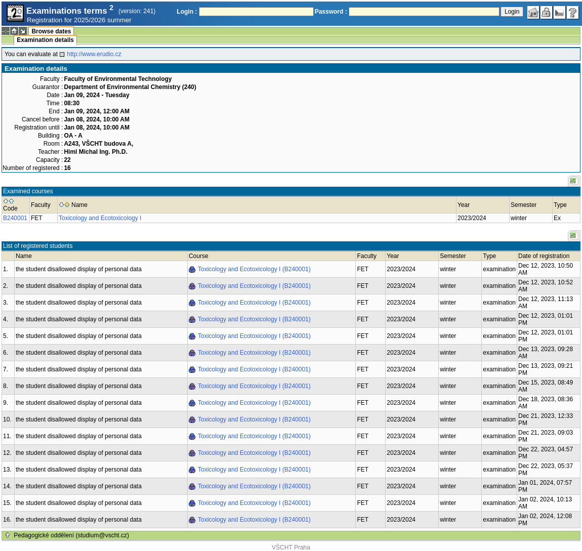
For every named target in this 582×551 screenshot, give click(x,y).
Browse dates (51, 31)
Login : (187, 11)
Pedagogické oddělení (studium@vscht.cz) (71, 535)
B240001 (15, 218)
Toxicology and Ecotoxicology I (100, 218)
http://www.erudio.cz (94, 54)
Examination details (45, 40)
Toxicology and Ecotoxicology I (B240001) (254, 269)
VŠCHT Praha (291, 547)
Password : (331, 11)
